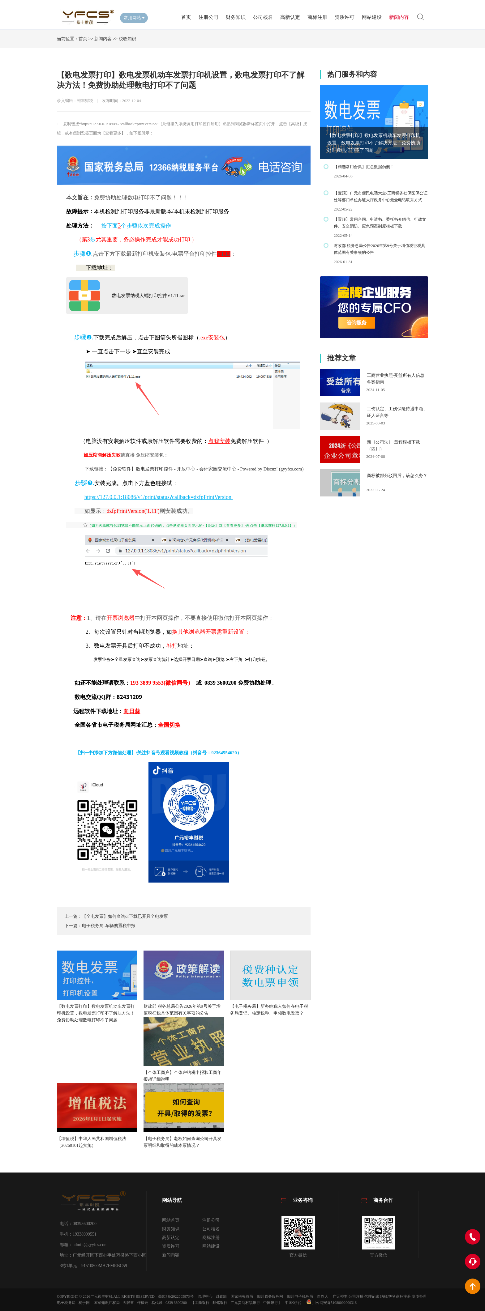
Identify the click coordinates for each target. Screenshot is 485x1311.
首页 (186, 17)
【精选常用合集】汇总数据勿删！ (364, 166)
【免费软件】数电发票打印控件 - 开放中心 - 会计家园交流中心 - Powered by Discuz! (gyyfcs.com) (205, 468)
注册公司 (208, 17)
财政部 (221, 1296)
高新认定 (290, 17)
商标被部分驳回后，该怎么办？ (397, 475)
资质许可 (344, 17)
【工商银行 (200, 1302)
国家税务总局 (242, 1296)
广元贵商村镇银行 (245, 1302)
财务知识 (236, 17)
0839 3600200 (176, 1302)
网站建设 (372, 17)
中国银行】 (272, 1302)
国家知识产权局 (107, 1302)
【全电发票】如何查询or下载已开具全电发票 (125, 916)
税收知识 (127, 38)
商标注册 (317, 17)
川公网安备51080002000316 (332, 1302)
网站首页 (170, 1220)
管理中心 (205, 1296)
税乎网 (84, 1302)
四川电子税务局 (300, 1296)
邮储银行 (219, 1302)
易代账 (156, 1302)
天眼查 (128, 1302)
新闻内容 (399, 17)
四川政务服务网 (270, 1296)
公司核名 (263, 17)
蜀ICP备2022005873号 (176, 1296)
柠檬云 (142, 1302)
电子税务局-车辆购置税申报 (108, 925)
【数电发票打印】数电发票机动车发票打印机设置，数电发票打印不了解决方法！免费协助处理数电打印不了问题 (373, 143)
